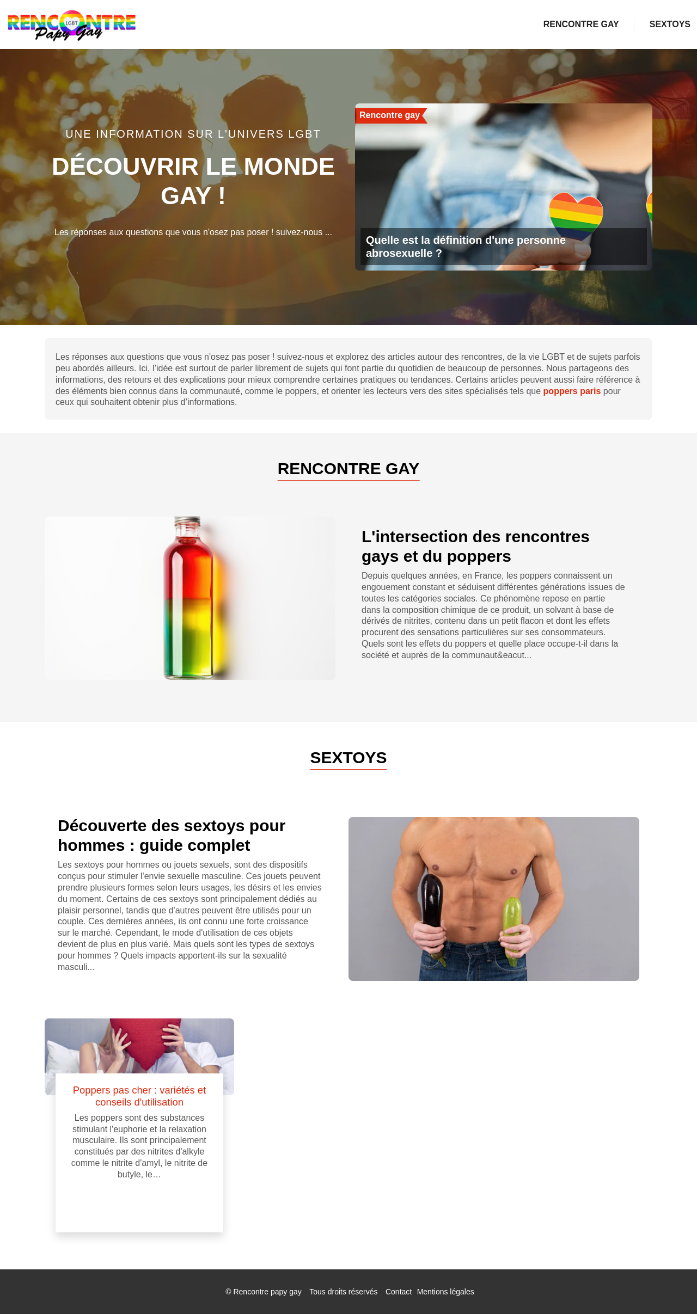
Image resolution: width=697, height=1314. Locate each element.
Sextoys (670, 24)
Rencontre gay (581, 24)
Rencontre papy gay (267, 1291)
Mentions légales (445, 1291)
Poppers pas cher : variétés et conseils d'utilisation (139, 1096)
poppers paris (572, 391)
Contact (399, 1291)
